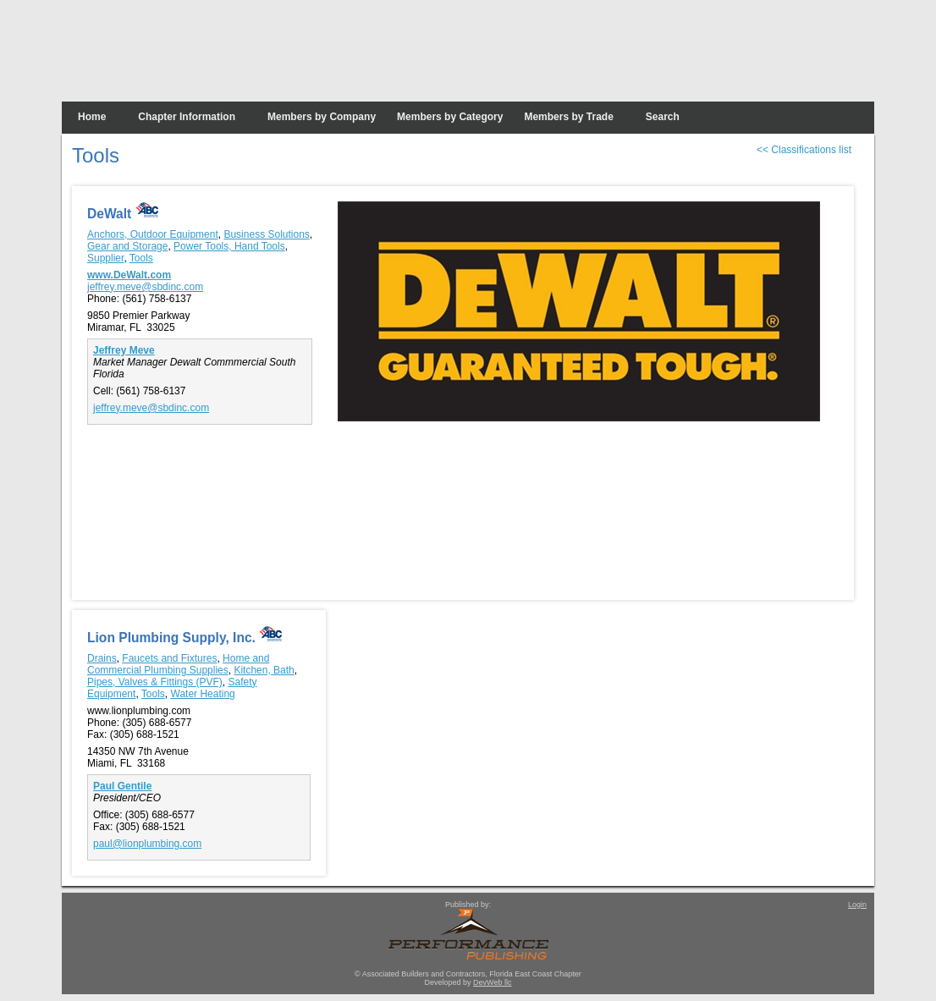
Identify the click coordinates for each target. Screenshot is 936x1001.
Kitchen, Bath (264, 670)
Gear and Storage (127, 246)
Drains (102, 658)
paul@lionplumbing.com (147, 844)
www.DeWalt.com (129, 275)
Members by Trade (568, 117)
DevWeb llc (492, 982)
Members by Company (321, 117)
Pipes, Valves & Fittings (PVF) (155, 682)
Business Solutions (266, 234)
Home (92, 117)
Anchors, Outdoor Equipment (152, 234)
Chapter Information (186, 117)
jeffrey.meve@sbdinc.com (145, 287)
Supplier (105, 258)
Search (663, 117)
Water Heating (203, 694)
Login (857, 904)
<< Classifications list (804, 150)
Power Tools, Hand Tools (229, 246)
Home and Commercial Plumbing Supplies (178, 664)
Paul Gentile (122, 786)
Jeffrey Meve (124, 350)
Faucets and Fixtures (169, 658)
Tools (141, 258)
